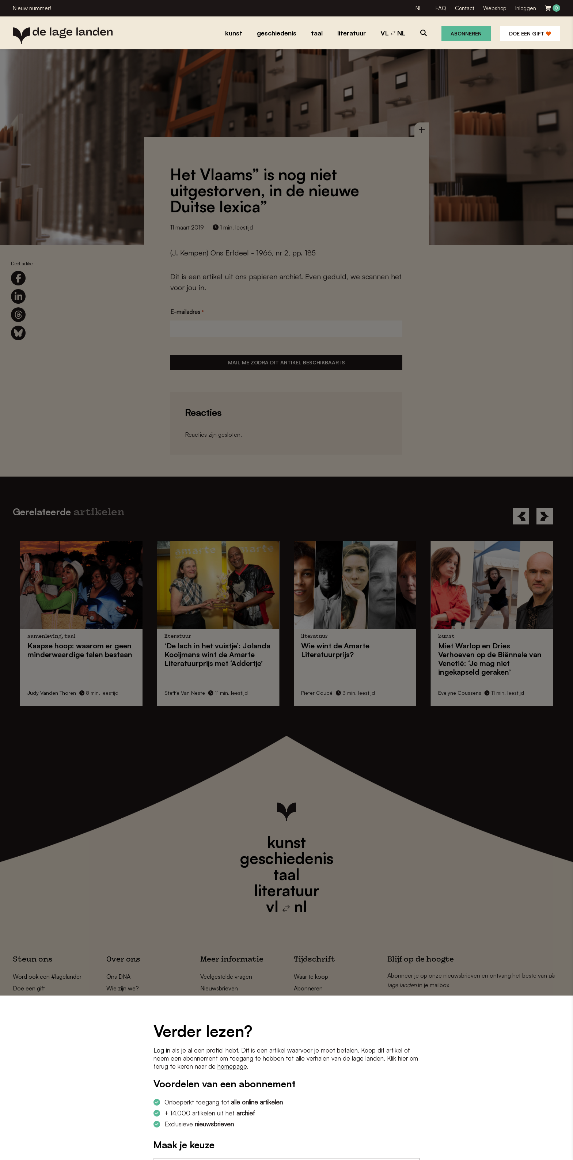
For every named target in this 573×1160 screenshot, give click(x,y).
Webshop (494, 8)
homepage (232, 1066)
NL (418, 8)
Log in (161, 1050)
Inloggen (525, 8)
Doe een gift (530, 33)
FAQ (441, 8)
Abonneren (466, 33)
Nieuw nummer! (32, 8)
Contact (464, 8)
